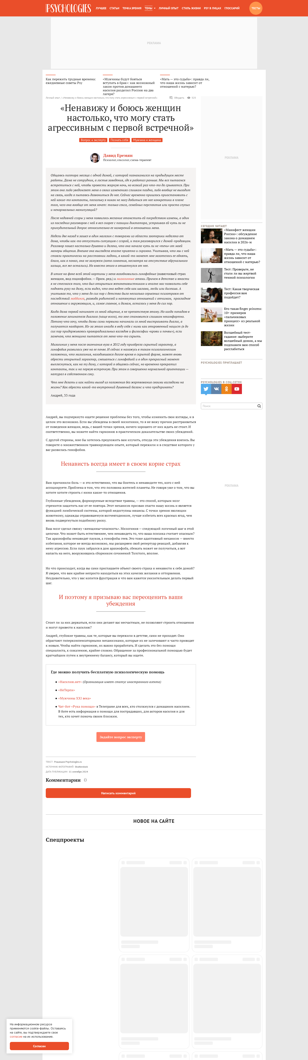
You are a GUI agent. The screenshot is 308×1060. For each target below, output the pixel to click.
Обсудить (176, 97)
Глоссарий (231, 8)
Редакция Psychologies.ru (68, 761)
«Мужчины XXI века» (74, 698)
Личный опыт (169, 8)
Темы (148, 8)
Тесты (256, 8)
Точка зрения (132, 8)
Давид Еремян (118, 155)
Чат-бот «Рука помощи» (77, 706)
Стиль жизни (191, 8)
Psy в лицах (212, 8)
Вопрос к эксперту (93, 140)
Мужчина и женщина (147, 140)
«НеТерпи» (66, 690)
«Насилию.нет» (70, 681)
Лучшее (101, 8)
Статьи (114, 8)
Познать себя (119, 140)
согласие (16, 1036)
